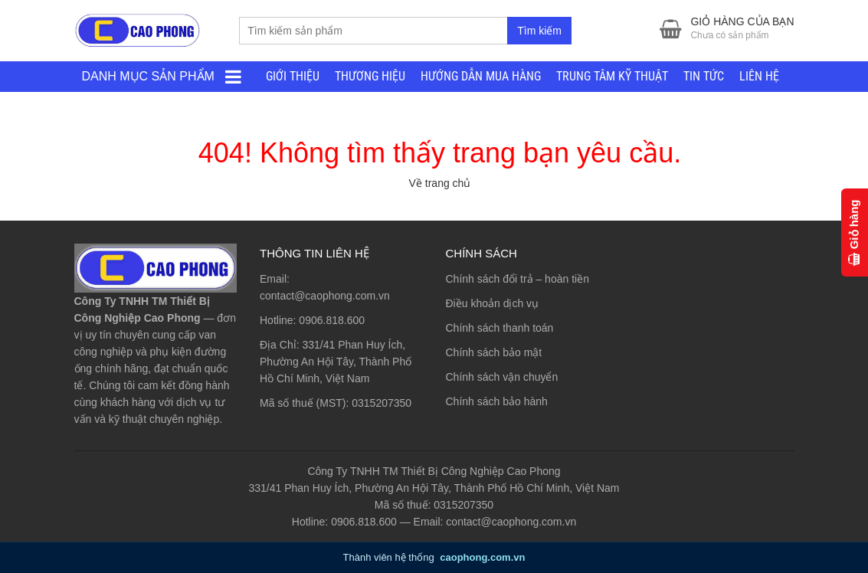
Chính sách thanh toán (500, 328)
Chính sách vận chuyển (502, 377)
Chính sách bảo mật (494, 352)
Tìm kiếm (539, 31)
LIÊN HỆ (759, 76)
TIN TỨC (703, 76)
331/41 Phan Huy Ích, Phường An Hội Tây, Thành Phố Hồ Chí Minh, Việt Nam (335, 362)
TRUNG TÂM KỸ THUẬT (612, 76)
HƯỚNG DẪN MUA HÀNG (481, 76)
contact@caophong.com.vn (325, 296)
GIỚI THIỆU (292, 76)
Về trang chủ (440, 183)
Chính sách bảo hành (497, 401)
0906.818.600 (332, 320)
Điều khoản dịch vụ (492, 303)
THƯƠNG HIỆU (370, 76)
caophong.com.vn (482, 557)
